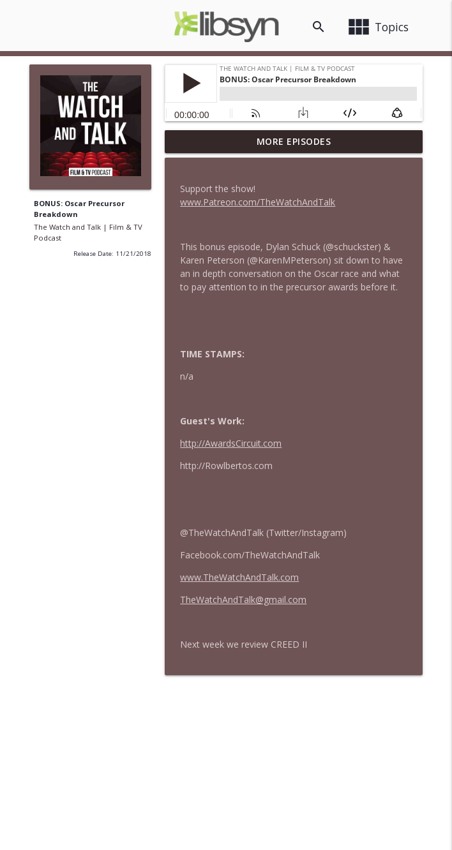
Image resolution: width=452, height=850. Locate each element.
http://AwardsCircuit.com (231, 443)
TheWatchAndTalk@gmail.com (243, 599)
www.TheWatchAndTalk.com (239, 577)
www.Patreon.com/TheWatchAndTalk (257, 202)
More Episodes (294, 141)
